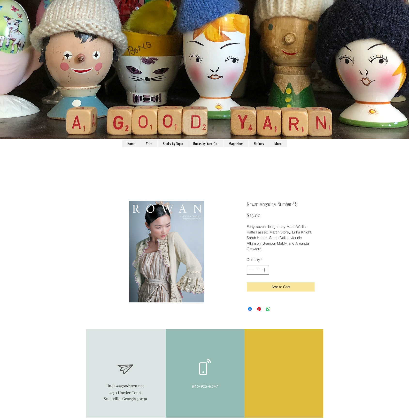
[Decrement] (250, 269)
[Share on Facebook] (250, 309)
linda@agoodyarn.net (125, 385)
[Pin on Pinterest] (259, 309)
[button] (258, 143)
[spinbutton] (258, 269)
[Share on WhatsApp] (268, 309)
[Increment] (265, 269)
